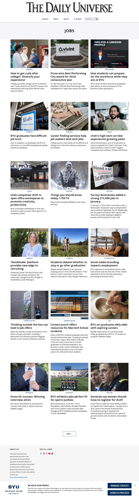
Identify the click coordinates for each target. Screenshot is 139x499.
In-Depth (77, 19)
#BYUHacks (109, 69)
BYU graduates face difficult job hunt (29, 137)
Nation (69, 191)
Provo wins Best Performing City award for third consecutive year (68, 76)
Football (69, 393)
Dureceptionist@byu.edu (18, 477)
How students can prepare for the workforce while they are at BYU (109, 76)
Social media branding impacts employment (105, 263)
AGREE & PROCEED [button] (119, 492)
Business (29, 393)
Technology (69, 69)
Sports (66, 19)
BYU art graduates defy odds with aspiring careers (109, 326)
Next (69, 434)
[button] (135, 485)
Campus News (29, 321)
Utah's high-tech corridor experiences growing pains (108, 137)
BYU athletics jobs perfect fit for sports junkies (69, 398)
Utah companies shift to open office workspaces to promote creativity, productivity (27, 199)
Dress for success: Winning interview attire (28, 398)
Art (109, 321)
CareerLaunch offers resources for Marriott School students (69, 328)
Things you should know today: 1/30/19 (66, 196)
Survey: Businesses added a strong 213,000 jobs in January (108, 198)
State (109, 132)
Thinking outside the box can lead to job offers (29, 326)
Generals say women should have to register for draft (108, 398)
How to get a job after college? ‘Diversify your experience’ (25, 76)
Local (29, 191)
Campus (45, 19)
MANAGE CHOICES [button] (120, 485)
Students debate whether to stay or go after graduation (69, 263)
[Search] (92, 19)
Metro (56, 19)
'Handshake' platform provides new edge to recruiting (24, 265)
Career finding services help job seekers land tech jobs (68, 137)
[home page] (69, 9)
